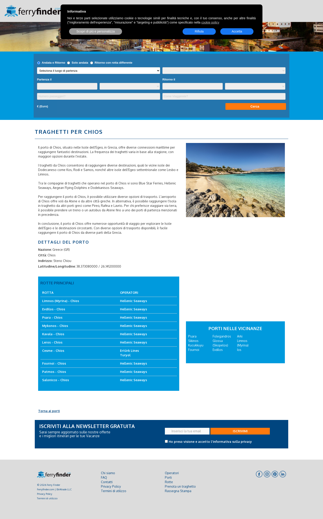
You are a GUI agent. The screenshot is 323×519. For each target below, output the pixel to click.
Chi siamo (108, 473)
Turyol (125, 355)
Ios (239, 350)
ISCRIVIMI (240, 431)
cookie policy (210, 22)
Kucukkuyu (195, 345)
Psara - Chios (52, 317)
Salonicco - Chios (55, 380)
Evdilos (218, 350)
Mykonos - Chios (55, 326)
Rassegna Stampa (178, 491)
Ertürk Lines (129, 350)
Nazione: (45, 249)
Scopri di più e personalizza (95, 31)
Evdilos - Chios (53, 309)
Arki (239, 336)
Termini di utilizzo (47, 498)
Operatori (172, 473)
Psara (192, 336)
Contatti (107, 482)
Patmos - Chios (54, 372)
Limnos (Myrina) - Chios (60, 301)
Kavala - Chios (53, 334)
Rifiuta (199, 31)
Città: (42, 255)
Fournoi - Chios (54, 363)
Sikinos (193, 341)
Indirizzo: (45, 261)
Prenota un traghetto (180, 486)
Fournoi (193, 350)
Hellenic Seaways (133, 301)
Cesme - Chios (53, 350)
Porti (168, 477)
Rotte (169, 482)
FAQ (104, 477)
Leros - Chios (52, 342)
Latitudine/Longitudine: (57, 266)
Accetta (237, 31)
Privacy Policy (44, 493)
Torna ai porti (49, 411)
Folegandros (222, 336)
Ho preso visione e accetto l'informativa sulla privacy (210, 441)
